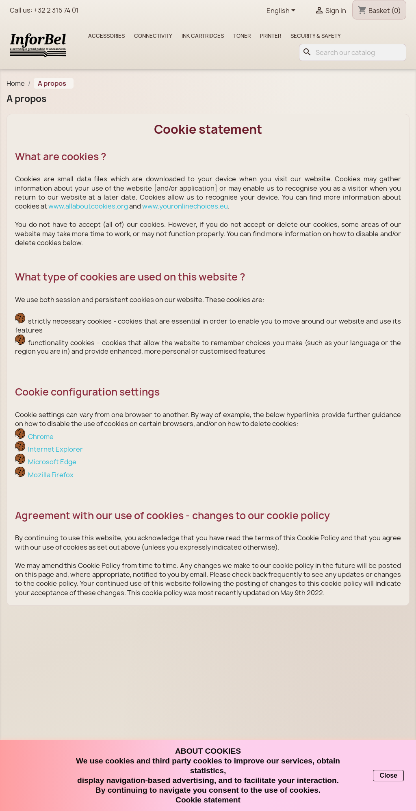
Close (388, 775)
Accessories (106, 35)
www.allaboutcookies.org (88, 206)
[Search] (352, 52)
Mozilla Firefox (51, 474)
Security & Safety (315, 35)
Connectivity (153, 35)
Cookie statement (208, 800)
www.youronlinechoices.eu (185, 206)
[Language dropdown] (282, 11)
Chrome (41, 436)
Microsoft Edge (52, 461)
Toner (242, 35)
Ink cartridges (203, 35)
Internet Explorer (55, 449)
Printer (270, 35)
